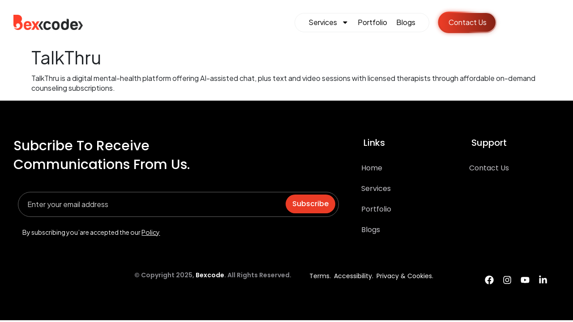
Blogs (405, 22)
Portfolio (372, 22)
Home (371, 168)
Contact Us (489, 168)
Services (328, 22)
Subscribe (310, 204)
